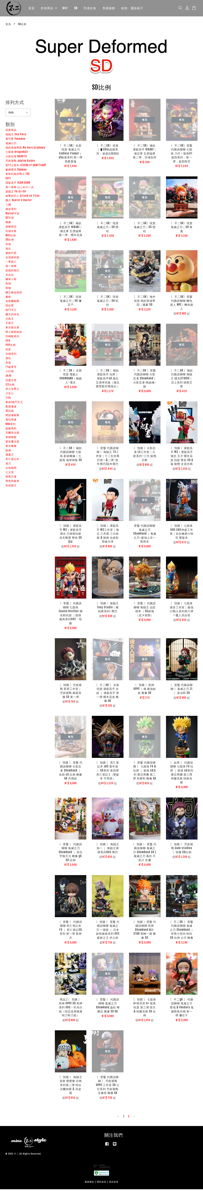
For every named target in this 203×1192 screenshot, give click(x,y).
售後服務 (109, 9)
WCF (65, 9)
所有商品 (49, 9)
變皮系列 (11, 211)
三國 (8, 207)
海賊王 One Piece (16, 137)
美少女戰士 (12, 391)
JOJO (8, 378)
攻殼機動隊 (12, 303)
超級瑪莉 (11, 430)
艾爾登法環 (12, 435)
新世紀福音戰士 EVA (18, 176)
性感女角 (90, 9)
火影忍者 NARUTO (16, 159)
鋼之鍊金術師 (14, 294)
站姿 (8, 352)
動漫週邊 (11, 409)
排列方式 (15, 105)
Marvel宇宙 (13, 216)
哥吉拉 (10, 277)
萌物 (8, 290)
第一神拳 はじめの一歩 (20, 189)
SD (75, 9)
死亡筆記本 (12, 461)
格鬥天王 (11, 312)
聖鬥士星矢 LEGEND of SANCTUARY (26, 167)
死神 (8, 286)
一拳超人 (11, 264)
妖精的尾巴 (12, 272)
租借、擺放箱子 (132, 9)
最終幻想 (11, 255)
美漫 (8, 365)
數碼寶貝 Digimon (16, 172)
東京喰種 (11, 448)
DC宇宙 (10, 220)
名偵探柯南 (12, 259)
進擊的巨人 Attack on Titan (23, 198)
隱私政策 (101, 1184)
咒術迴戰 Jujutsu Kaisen (20, 163)
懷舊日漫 (11, 479)
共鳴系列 (11, 356)
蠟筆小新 (11, 281)
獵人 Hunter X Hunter (19, 202)
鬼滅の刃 (11, 145)
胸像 (8, 224)
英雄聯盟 (11, 439)
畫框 (8, 299)
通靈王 (10, 457)
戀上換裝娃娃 (14, 334)
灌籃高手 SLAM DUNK (18, 185)
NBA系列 (11, 426)
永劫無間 (11, 470)
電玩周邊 (11, 422)
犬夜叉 (10, 321)
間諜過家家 (12, 417)
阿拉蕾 (10, 308)
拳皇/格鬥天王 (14, 404)
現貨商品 (11, 132)
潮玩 (8, 360)
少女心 (10, 395)
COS (8, 343)
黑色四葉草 (12, 483)
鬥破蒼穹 (11, 369)
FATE (8, 181)
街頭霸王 (11, 488)
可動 (8, 400)
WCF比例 (11, 237)
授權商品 (11, 229)
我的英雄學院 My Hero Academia (25, 150)
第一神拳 (11, 268)
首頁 (31, 9)
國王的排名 (12, 316)
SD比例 (10, 242)
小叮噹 (10, 374)
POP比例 (11, 347)
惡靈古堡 (11, 382)
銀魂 (8, 452)
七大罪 (10, 474)
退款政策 (114, 1184)
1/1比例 (10, 387)
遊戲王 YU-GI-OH (16, 194)
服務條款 (89, 1184)
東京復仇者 (12, 330)
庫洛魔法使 (12, 444)
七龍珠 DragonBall (17, 154)
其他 (8, 246)
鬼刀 (8, 466)
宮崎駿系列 (12, 338)
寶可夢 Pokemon (15, 141)
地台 (8, 251)
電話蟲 (10, 413)
